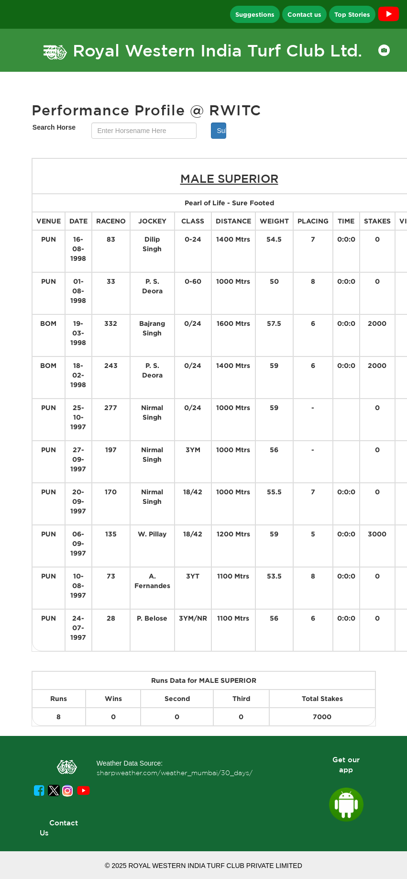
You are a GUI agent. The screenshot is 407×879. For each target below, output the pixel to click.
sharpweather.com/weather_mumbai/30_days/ (175, 773)
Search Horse (54, 127)
